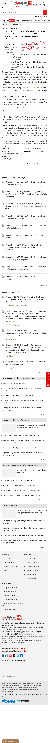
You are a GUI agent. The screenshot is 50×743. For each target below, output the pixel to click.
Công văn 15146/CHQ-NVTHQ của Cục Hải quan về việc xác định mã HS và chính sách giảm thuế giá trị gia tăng (26, 194)
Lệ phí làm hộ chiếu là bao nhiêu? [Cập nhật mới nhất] (21, 490)
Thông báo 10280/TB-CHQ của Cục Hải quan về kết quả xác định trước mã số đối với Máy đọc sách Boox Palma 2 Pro (25, 333)
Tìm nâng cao (41, 17)
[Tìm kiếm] (45, 12)
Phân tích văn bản (32, 563)
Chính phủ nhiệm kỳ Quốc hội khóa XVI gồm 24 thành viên (23, 535)
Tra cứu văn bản (31, 559)
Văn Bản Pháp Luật (8, 694)
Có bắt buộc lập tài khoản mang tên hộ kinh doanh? (21, 435)
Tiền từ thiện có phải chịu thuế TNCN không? (18, 395)
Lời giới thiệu (8, 559)
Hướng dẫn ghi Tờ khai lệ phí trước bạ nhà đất (19, 485)
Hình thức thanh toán (10, 591)
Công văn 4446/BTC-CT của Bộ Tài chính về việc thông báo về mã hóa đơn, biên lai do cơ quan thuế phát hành (25, 247)
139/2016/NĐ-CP (36, 88)
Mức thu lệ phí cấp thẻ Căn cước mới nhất (17, 480)
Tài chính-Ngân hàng (12, 305)
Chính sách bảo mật (10, 599)
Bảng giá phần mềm (10, 588)
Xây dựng (16, 325)
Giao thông (9, 325)
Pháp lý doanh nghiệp (33, 566)
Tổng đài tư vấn (31, 578)
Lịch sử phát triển (9, 563)
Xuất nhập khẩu (10, 339)
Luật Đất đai (33, 694)
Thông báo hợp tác (10, 609)
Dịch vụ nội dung (31, 574)
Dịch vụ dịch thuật (32, 570)
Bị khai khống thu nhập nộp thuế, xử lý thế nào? (19, 448)
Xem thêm (43, 285)
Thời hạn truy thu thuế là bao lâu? (14, 383)
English (36, 4)
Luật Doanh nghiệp (22, 694)
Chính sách (23, 305)
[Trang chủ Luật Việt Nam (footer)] (24, 617)
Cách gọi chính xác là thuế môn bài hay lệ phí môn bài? (22, 495)
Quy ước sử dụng (9, 595)
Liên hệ (6, 570)
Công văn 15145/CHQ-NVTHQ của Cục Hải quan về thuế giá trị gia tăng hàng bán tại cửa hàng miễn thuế (25, 206)
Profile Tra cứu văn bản (11, 566)
